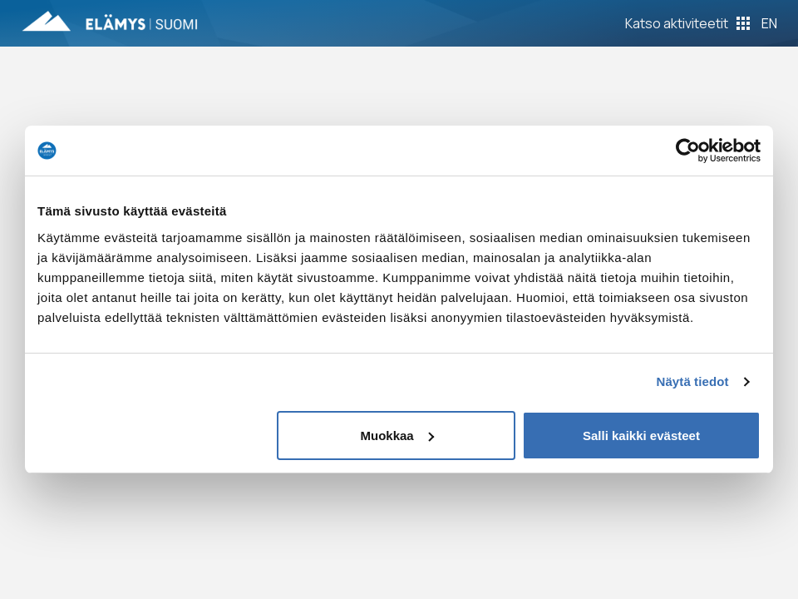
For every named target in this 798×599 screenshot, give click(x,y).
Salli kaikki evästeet (641, 435)
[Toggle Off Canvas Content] (687, 23)
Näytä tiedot (693, 381)
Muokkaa (397, 435)
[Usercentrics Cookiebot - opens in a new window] (688, 150)
